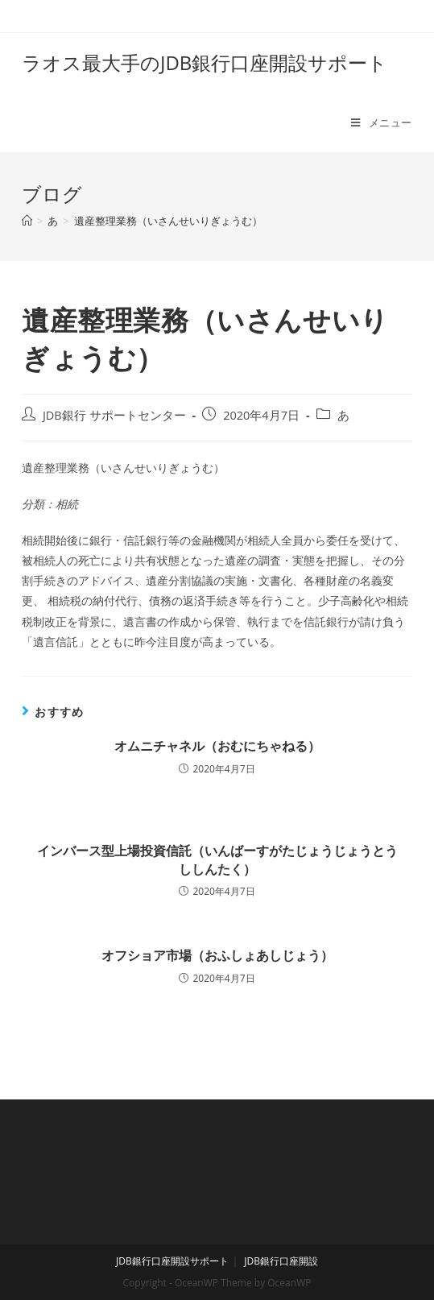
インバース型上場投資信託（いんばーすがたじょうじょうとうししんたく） (217, 859)
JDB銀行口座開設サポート (172, 1261)
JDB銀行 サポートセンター (114, 415)
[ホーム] (27, 220)
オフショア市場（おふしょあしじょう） (217, 955)
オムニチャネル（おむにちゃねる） (217, 746)
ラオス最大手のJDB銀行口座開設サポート (204, 62)
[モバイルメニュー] (381, 122)
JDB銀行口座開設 (281, 1261)
